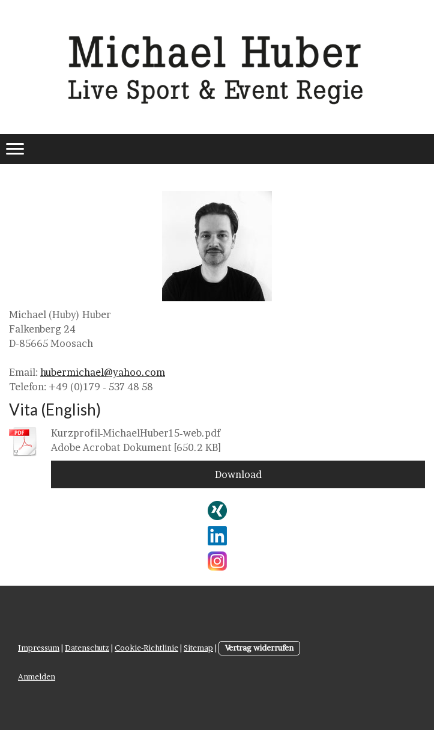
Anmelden (36, 676)
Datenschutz (87, 647)
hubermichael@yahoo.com (102, 372)
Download (238, 474)
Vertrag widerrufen (259, 647)
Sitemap (198, 647)
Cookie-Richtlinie (146, 647)
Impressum (38, 647)
